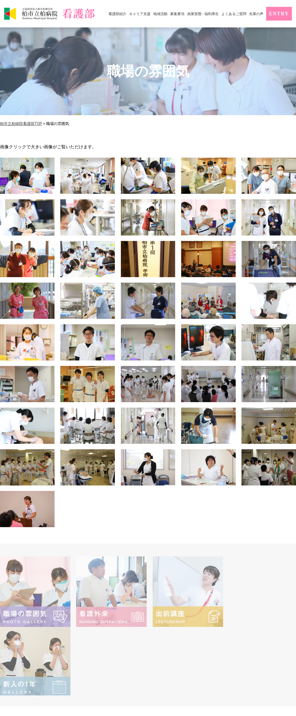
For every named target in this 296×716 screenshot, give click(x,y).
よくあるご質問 (233, 14)
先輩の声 (256, 14)
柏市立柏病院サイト (173, 656)
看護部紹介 (117, 14)
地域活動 (160, 14)
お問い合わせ (260, 656)
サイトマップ (248, 649)
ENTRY (279, 13)
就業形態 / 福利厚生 (202, 14)
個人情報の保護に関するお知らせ (186, 649)
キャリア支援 (139, 14)
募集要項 (177, 14)
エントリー (220, 656)
